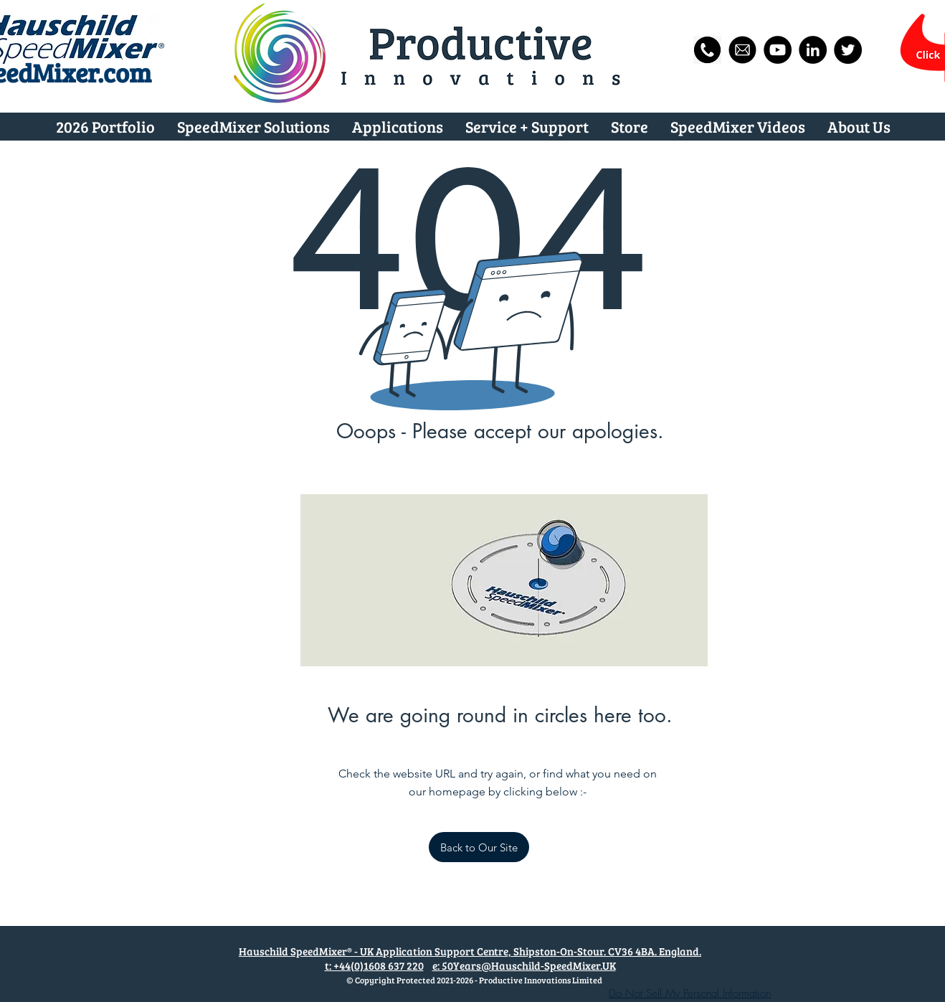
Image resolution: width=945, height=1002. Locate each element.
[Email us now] (742, 50)
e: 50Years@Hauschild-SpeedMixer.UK (524, 965)
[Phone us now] (707, 50)
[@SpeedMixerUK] (848, 50)
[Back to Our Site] (479, 847)
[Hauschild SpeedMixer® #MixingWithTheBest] (778, 50)
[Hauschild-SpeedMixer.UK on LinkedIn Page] (813, 50)
